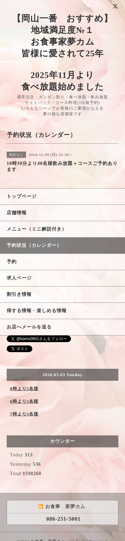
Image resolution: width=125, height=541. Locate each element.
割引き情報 (19, 294)
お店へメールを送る (29, 326)
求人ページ (19, 277)
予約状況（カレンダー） (34, 245)
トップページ (22, 196)
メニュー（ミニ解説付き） (37, 229)
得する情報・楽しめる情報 (37, 310)
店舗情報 (17, 212)
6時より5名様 (24, 401)
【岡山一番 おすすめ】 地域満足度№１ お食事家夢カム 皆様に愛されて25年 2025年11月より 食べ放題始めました (62, 53)
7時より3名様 (24, 413)
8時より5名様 (24, 388)
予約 (12, 261)
